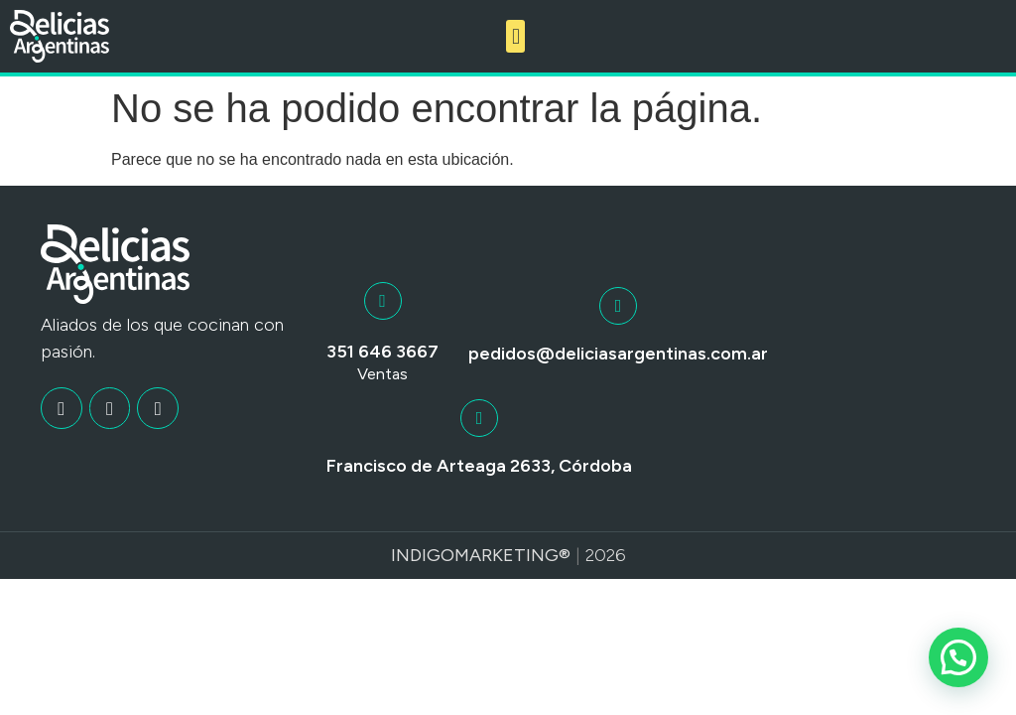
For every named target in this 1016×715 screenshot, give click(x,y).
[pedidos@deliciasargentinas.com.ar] (618, 306)
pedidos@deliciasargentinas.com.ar (618, 353)
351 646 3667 (382, 351)
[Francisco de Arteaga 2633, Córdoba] (479, 418)
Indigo (422, 555)
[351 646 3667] (383, 301)
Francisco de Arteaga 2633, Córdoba (479, 466)
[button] (515, 36)
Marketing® (512, 555)
